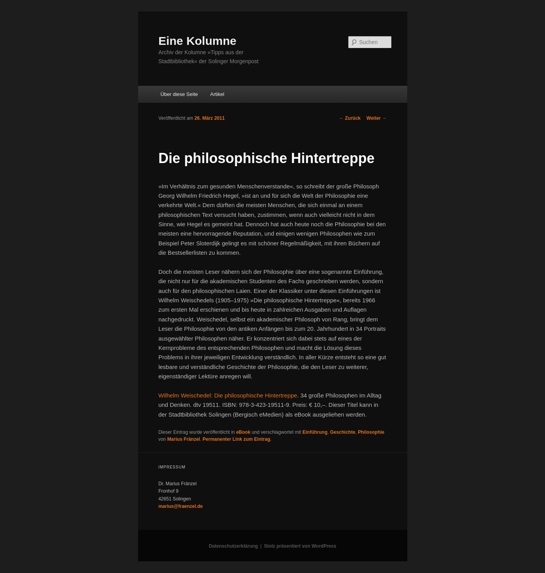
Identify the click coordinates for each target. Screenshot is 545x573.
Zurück (349, 118)
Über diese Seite (179, 94)
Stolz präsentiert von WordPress (300, 546)
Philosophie (371, 432)
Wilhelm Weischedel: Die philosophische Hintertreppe (227, 395)
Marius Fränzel (183, 439)
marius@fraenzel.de (180, 506)
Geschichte (342, 432)
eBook (243, 432)
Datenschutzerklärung (233, 546)
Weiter (376, 118)
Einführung (314, 432)
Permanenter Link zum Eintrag (236, 439)
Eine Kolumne (197, 40)
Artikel (217, 94)
